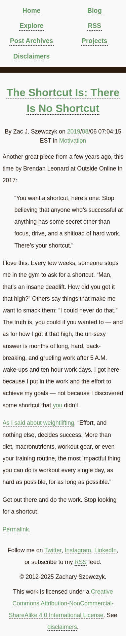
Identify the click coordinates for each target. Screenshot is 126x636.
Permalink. (17, 529)
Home (32, 10)
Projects (94, 40)
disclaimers (62, 627)
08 (85, 131)
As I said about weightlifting (38, 422)
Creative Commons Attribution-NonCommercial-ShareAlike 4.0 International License (61, 603)
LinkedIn (105, 550)
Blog (94, 10)
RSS (94, 25)
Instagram (78, 550)
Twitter (52, 550)
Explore (31, 25)
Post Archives (31, 40)
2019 (73, 131)
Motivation (72, 140)
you (57, 405)
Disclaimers (31, 56)
